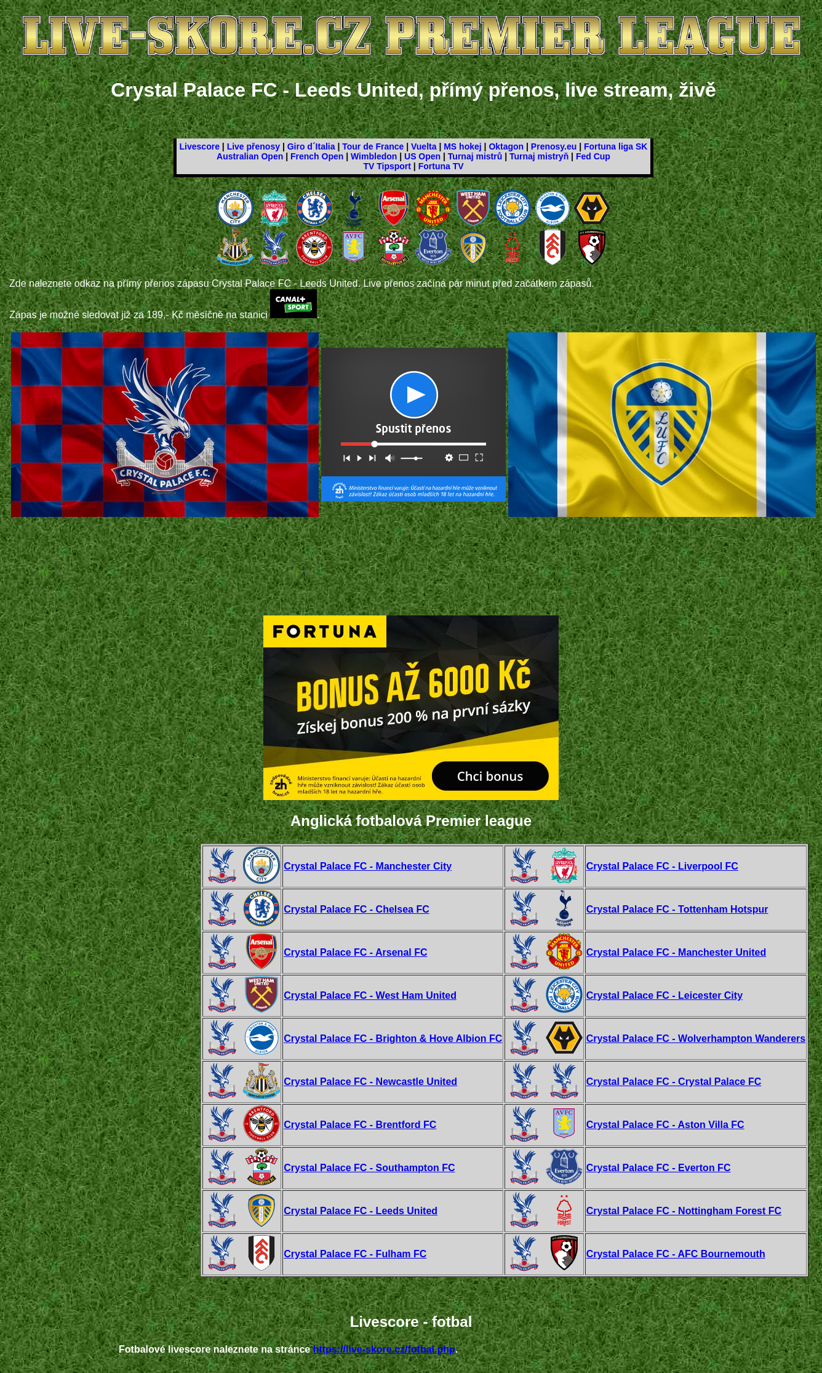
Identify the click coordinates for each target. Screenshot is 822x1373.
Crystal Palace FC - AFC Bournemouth (675, 1254)
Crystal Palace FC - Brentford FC (360, 1124)
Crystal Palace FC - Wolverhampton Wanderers (696, 1038)
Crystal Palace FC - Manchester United (676, 952)
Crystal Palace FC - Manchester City (368, 866)
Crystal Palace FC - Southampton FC (369, 1168)
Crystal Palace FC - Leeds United (360, 1211)
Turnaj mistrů (475, 156)
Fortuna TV (441, 166)
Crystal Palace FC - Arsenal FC (355, 952)
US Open (422, 156)
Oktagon (506, 146)
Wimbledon (374, 156)
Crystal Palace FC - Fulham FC (355, 1254)
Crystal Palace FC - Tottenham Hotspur (677, 909)
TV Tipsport (387, 166)
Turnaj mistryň (539, 156)
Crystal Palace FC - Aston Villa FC (665, 1124)
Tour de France (373, 146)
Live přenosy (253, 146)
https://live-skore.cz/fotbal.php (384, 1349)
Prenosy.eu (554, 146)
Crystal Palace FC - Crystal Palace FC (674, 1081)
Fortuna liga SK (615, 146)
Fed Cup (593, 156)
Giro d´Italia (311, 146)
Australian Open (250, 156)
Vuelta (424, 146)
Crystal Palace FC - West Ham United (370, 995)
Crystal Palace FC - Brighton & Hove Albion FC (393, 1038)
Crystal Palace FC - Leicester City (664, 995)
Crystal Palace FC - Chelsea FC (356, 909)
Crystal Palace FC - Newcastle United (370, 1081)
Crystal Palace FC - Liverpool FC (662, 866)
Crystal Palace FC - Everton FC (658, 1168)
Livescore (200, 146)
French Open (316, 156)
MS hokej (462, 146)
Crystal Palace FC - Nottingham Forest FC (683, 1211)
